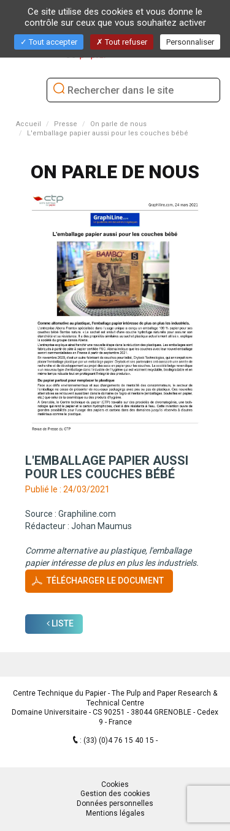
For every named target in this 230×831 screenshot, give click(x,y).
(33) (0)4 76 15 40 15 (119, 740)
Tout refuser (121, 42)
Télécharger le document (105, 580)
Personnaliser (190, 42)
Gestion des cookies (115, 793)
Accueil (28, 124)
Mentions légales (115, 813)
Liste (60, 623)
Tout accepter (48, 42)
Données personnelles (115, 803)
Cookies (115, 784)
